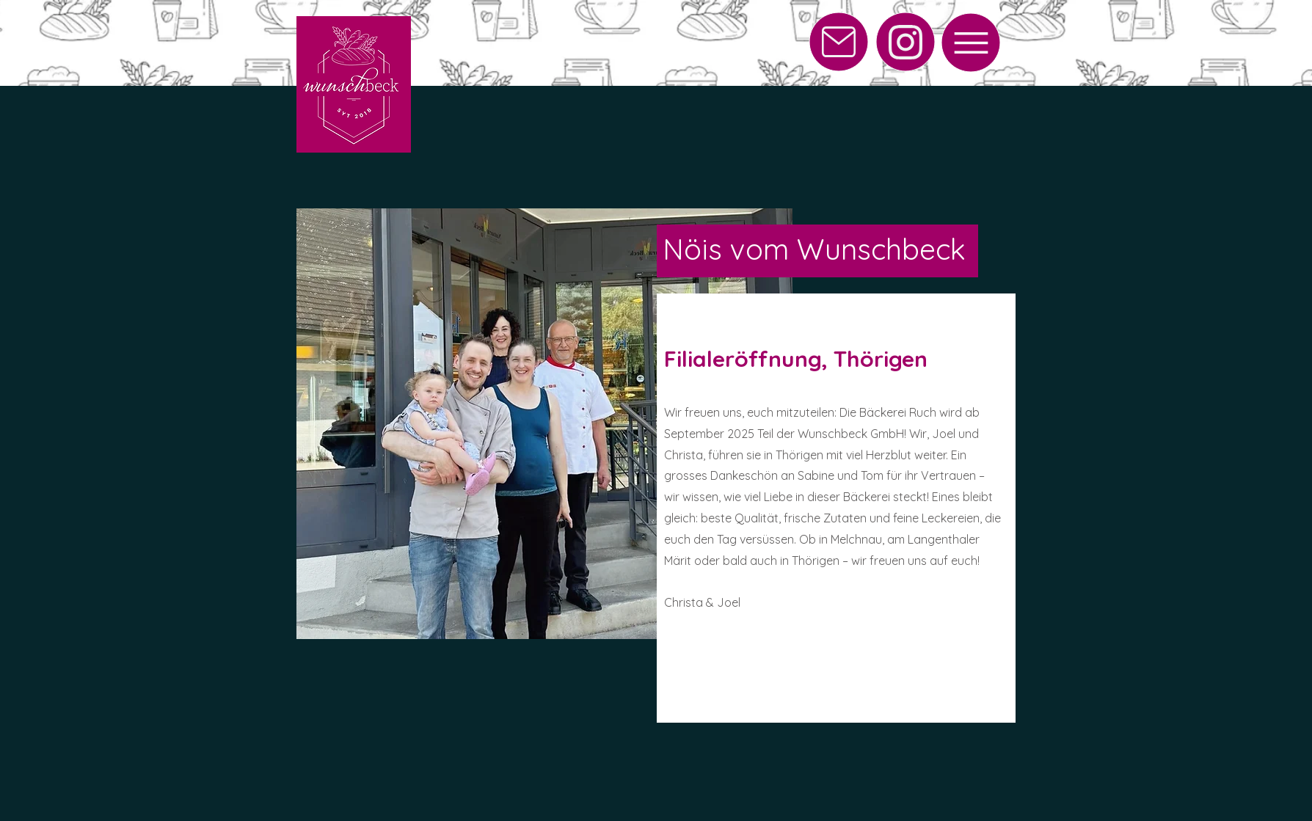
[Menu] (971, 42)
